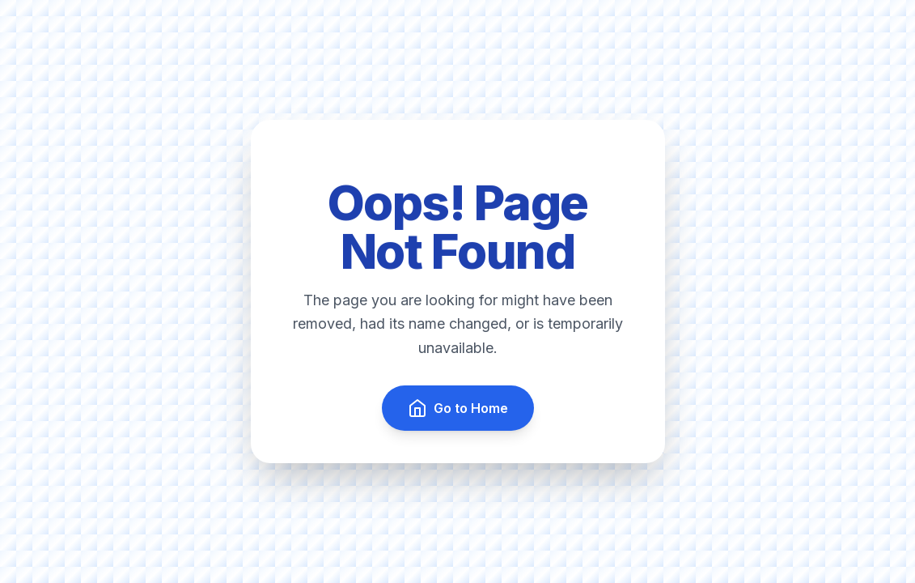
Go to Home (458, 408)
